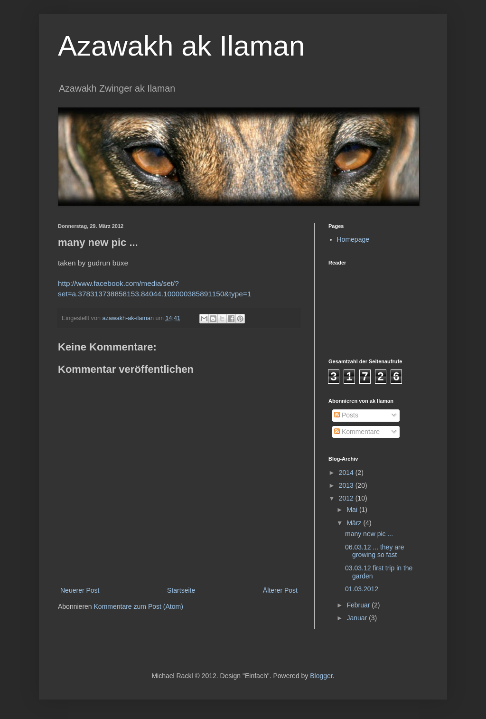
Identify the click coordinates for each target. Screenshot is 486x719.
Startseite (181, 590)
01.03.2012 (361, 589)
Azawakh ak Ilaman (181, 46)
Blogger (321, 676)
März (354, 523)
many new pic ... (369, 534)
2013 (347, 485)
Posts (346, 415)
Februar (359, 605)
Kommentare (357, 431)
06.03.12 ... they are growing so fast (374, 551)
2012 (347, 498)
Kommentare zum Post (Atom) (138, 606)
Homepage (353, 239)
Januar (357, 618)
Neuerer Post (79, 590)
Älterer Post (280, 590)
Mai (352, 509)
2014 (347, 472)
